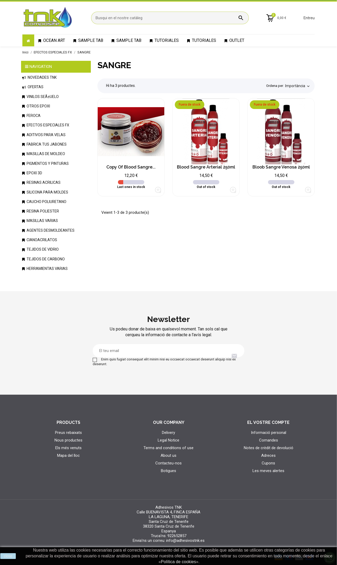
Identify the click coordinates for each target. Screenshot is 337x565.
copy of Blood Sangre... (131, 167)
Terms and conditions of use (168, 447)
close (8, 556)
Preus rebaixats (68, 432)
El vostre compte (268, 422)
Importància (298, 86)
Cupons (268, 463)
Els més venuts (68, 447)
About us (168, 455)
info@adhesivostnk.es (185, 540)
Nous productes (68, 440)
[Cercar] (170, 18)
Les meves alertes (268, 470)
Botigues (168, 470)
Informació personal (268, 432)
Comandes (268, 440)
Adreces (268, 455)
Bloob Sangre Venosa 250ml (281, 167)
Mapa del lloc (68, 455)
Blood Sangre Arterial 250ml (206, 167)
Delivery (168, 432)
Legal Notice (168, 440)
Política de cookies (178, 561)
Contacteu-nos (168, 463)
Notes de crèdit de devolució (268, 447)
